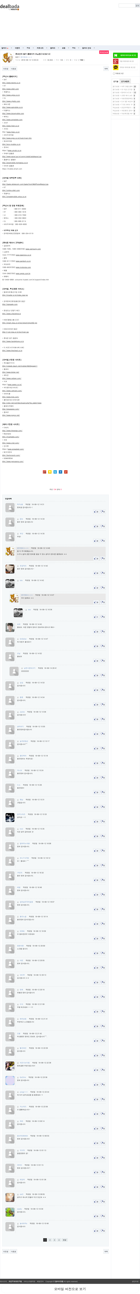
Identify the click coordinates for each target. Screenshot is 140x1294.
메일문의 (40, 1281)
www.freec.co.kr (13, 132)
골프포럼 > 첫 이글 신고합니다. (124, 89)
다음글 (13, 68)
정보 (28, 48)
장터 (73, 48)
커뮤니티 (40, 48)
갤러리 (52, 48)
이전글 (5, 68)
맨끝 (64, 1240)
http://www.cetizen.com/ (11, 378)
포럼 (63, 48)
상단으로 (135, 1281)
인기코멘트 (125, 81)
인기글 (115, 81)
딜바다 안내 (86, 48)
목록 (106, 68)
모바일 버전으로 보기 (70, 1289)
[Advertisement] (86, 23)
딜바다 (5, 48)
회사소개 (3, 1281)
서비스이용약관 (29, 1281)
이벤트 (17, 48)
